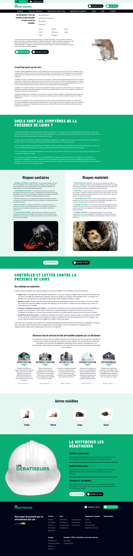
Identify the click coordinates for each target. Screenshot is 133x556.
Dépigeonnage (51, 530)
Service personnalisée (90, 525)
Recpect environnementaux (91, 528)
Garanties (87, 519)
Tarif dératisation (63, 519)
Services (20, 11)
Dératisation (51, 519)
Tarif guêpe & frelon (64, 528)
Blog (102, 11)
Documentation (108, 516)
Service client (88, 522)
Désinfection (51, 525)
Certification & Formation (54, 543)
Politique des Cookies (68, 543)
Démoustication (51, 528)
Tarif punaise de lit (75, 525)
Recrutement (51, 546)
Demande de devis (95, 6)
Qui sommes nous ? (52, 540)
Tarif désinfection (64, 522)
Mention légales (67, 540)
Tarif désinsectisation (76, 519)
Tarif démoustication (64, 525)
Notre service (24, 383)
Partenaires (50, 549)
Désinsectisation (51, 522)
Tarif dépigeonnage (75, 522)
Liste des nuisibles (35, 11)
